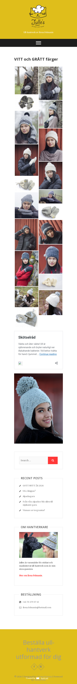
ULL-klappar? (29, 491)
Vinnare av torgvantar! (34, 510)
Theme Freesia (44, 676)
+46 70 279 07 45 (29, 602)
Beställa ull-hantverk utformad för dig (38, 649)
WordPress (40, 680)
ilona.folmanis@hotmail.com (35, 607)
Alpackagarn (29, 496)
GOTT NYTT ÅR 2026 (33, 485)
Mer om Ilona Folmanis (30, 575)
